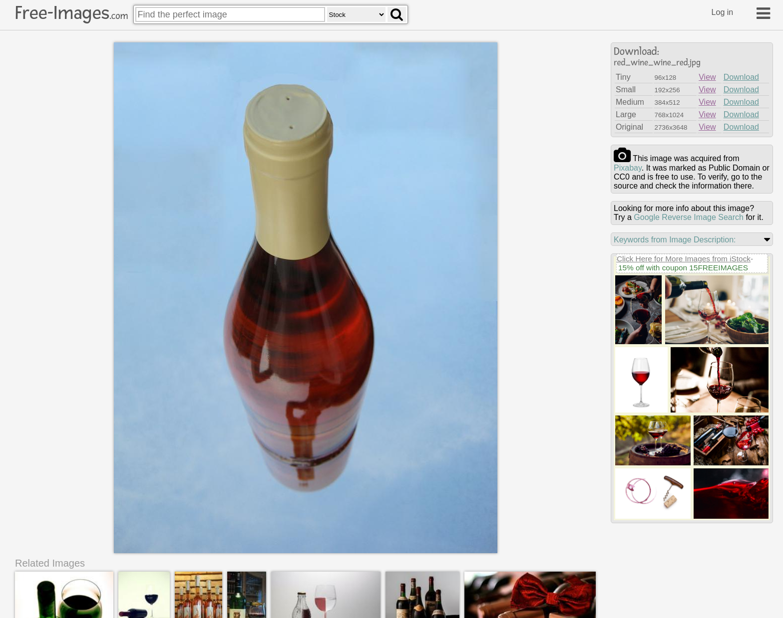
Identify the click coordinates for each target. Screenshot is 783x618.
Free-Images (71, 12)
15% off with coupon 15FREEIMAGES (683, 267)
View (707, 77)
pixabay (628, 168)
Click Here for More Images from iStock (684, 258)
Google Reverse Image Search (689, 217)
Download (741, 77)
